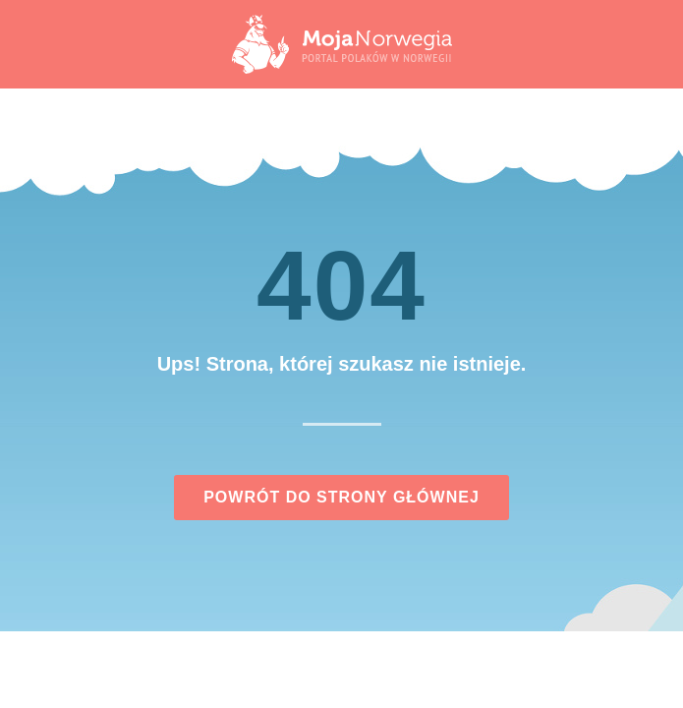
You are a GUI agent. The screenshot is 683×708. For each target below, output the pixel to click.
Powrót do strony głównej (341, 497)
